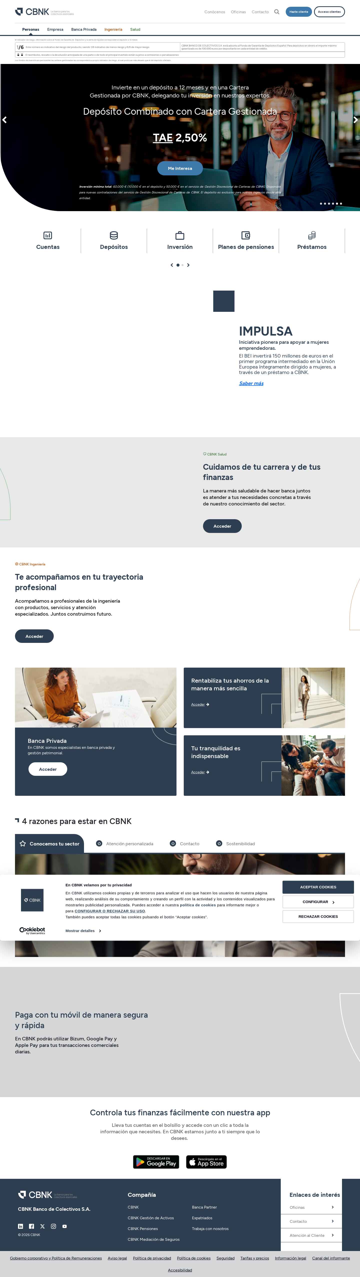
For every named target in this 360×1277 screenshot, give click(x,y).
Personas (30, 29)
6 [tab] (341, 204)
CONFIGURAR (318, 1238)
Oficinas (238, 11)
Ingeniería (113, 29)
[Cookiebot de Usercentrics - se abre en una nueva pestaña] (32, 1267)
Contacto (260, 11)
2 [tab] (325, 204)
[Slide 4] (236, 843)
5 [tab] (337, 204)
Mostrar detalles (80, 1267)
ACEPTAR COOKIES (318, 1224)
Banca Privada (83, 29)
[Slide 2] (125, 843)
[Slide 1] (49, 843)
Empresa (55, 29)
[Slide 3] (184, 843)
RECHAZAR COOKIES (318, 1253)
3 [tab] (329, 204)
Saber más (251, 383)
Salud (135, 29)
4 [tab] (333, 204)
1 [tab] (321, 204)
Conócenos (214, 11)
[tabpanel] (180, 123)
